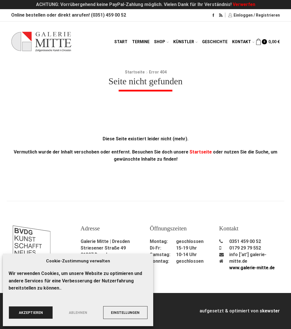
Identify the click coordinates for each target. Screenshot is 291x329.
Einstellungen (125, 313)
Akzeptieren (31, 313)
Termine (141, 41)
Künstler (185, 41)
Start (120, 41)
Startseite (135, 72)
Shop (161, 41)
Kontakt (243, 41)
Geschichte (215, 41)
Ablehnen (78, 313)
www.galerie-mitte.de (252, 267)
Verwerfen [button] (244, 4)
